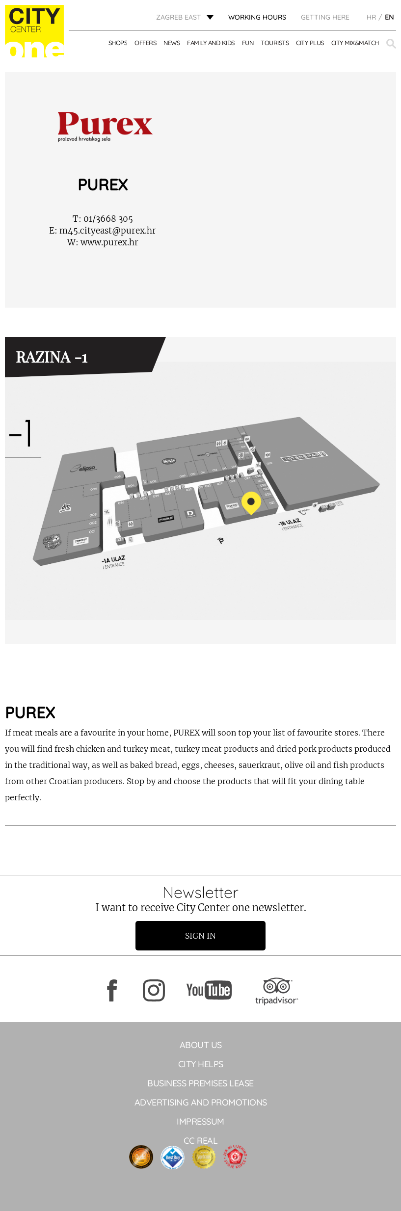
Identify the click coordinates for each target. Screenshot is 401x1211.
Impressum (200, 1121)
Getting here (325, 17)
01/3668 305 (103, 218)
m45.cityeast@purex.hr (102, 230)
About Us (201, 1045)
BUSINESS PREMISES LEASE (200, 1083)
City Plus (310, 43)
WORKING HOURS (257, 17)
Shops (118, 43)
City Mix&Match (355, 43)
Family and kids (211, 43)
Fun (248, 43)
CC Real (201, 1140)
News (171, 43)
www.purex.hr (102, 242)
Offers (145, 43)
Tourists (275, 43)
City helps (200, 1064)
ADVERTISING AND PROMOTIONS (200, 1102)
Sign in (200, 936)
